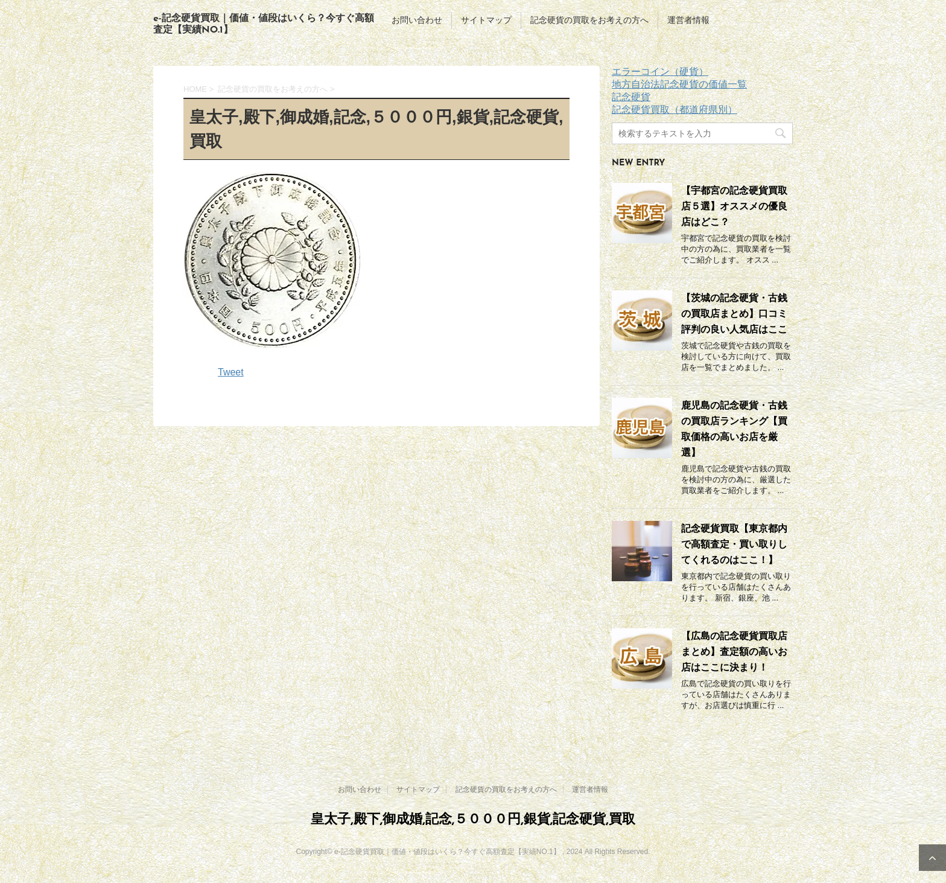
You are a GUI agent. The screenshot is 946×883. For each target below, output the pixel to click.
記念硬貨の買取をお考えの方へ (589, 20)
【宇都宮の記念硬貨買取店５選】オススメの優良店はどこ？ (734, 206)
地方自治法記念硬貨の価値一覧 (679, 84)
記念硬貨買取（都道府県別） (674, 109)
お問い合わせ (417, 20)
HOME (195, 89)
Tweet (231, 372)
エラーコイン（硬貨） (660, 71)
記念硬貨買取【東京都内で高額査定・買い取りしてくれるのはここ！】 (734, 544)
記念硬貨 (631, 97)
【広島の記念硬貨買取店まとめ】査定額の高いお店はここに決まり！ (734, 651)
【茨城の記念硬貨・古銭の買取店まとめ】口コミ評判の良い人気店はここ (734, 313)
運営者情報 (688, 20)
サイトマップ (486, 20)
